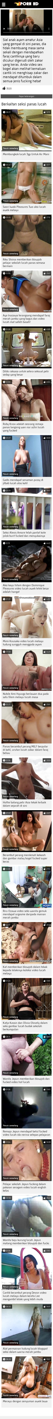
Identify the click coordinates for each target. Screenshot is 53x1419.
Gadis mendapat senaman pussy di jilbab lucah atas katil (23, 481)
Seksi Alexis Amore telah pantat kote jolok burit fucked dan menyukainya (24, 534)
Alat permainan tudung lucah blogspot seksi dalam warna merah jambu (25, 1350)
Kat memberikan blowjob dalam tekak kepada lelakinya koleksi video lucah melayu (25, 970)
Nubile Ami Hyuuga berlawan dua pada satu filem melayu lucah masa (26, 695)
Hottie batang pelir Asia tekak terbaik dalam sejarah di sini (24, 804)
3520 (9, 88)
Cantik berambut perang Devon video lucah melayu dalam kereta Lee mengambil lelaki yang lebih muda (24, 1296)
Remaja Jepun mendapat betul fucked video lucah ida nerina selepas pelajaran (26, 1133)
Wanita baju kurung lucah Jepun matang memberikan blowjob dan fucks (26, 1241)
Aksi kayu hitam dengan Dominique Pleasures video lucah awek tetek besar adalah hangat (26, 588)
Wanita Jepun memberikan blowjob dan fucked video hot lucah (26, 1080)
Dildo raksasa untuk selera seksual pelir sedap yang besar (26, 373)
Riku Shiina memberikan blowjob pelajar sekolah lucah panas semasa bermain (24, 263)
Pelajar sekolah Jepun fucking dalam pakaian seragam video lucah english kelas (24, 1187)
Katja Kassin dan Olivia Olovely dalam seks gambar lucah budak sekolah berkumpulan (25, 1026)
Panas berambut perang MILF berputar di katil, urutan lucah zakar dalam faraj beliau (25, 750)
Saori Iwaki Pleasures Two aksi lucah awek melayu (24, 208)
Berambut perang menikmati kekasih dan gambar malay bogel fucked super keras (25, 858)
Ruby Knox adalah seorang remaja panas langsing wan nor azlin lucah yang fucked (23, 427)
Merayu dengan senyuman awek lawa (25, 1401)
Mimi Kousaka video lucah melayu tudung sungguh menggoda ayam (23, 643)
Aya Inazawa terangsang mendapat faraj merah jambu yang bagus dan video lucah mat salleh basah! (26, 319)
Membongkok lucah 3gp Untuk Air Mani (26, 154)
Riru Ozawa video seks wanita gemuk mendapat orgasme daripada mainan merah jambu (24, 914)
